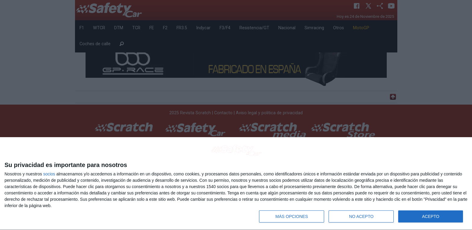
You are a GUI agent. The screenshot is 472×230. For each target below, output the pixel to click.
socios (49, 174)
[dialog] (236, 183)
